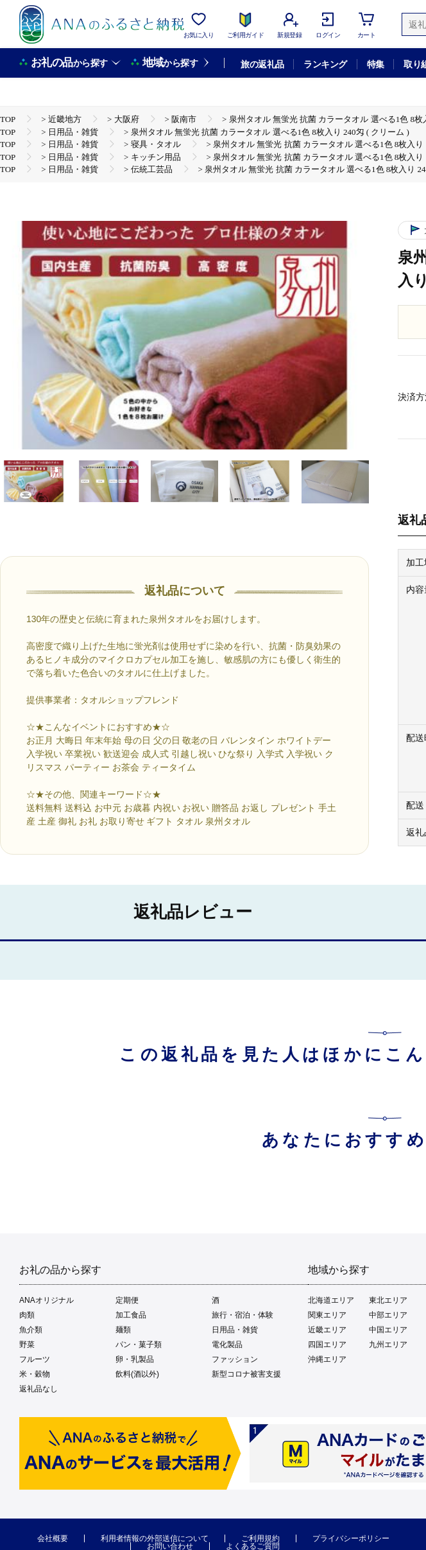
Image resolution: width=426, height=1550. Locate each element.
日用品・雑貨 (235, 1329)
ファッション (235, 1359)
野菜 (27, 1344)
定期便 (127, 1300)
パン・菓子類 (138, 1344)
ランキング (324, 64)
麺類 (123, 1329)
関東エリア (327, 1315)
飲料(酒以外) (137, 1374)
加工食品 (130, 1315)
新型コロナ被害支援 (246, 1374)
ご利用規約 (260, 1538)
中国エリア (388, 1329)
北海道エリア (331, 1300)
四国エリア (327, 1344)
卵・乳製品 (134, 1359)
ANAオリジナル (46, 1300)
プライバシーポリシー (350, 1538)
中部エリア (388, 1315)
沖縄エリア (327, 1359)
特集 (375, 64)
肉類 (27, 1315)
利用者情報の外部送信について (155, 1538)
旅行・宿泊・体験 (242, 1315)
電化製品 (227, 1344)
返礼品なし (38, 1388)
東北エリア (388, 1300)
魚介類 (30, 1329)
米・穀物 (34, 1374)
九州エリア (388, 1344)
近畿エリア (327, 1329)
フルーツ (34, 1359)
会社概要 (52, 1538)
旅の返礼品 (262, 64)
